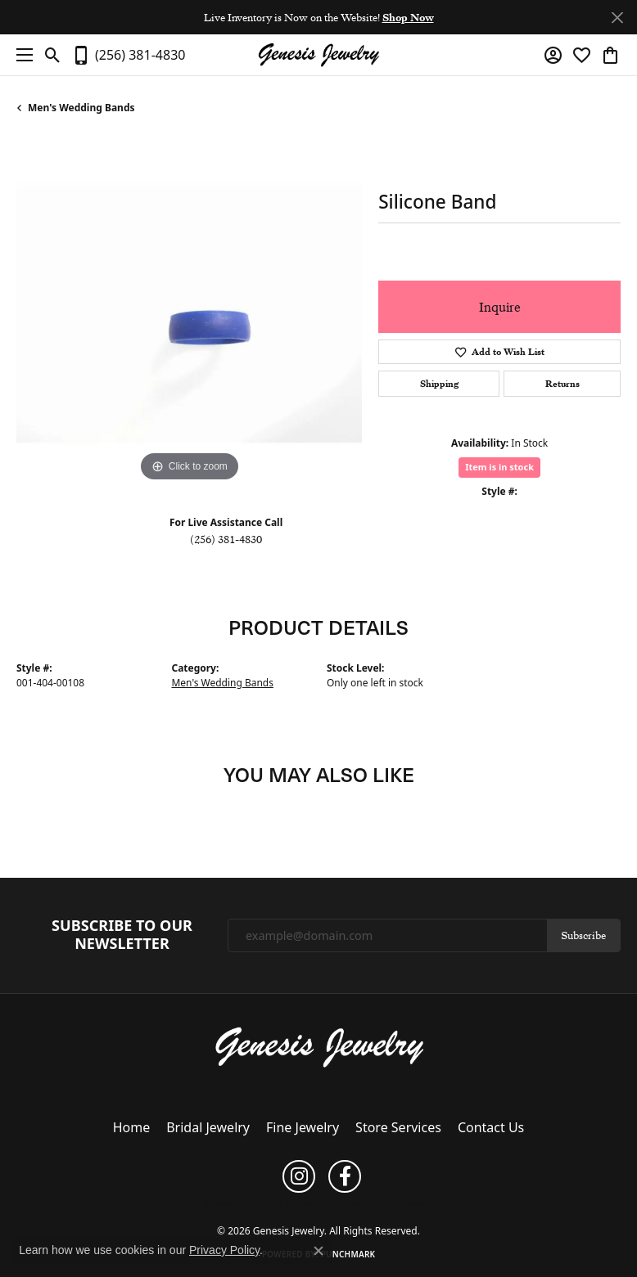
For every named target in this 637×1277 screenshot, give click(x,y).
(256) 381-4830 (226, 539)
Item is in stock (499, 467)
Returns (562, 383)
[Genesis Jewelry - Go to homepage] (319, 1045)
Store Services (398, 1127)
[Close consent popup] (318, 1251)
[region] (189, 312)
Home (132, 1127)
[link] (128, 54)
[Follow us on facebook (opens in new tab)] (344, 1176)
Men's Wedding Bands (81, 108)
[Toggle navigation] (20, 54)
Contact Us (491, 1127)
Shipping (439, 383)
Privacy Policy (231, 1203)
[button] (53, 54)
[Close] (617, 17)
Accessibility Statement (386, 1203)
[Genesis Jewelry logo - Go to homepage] (318, 55)
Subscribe (583, 935)
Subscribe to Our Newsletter (122, 934)
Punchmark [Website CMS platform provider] (348, 1254)
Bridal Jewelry (208, 1127)
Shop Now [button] (408, 17)
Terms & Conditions (298, 1203)
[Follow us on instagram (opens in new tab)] (298, 1176)
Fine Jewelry (302, 1127)
